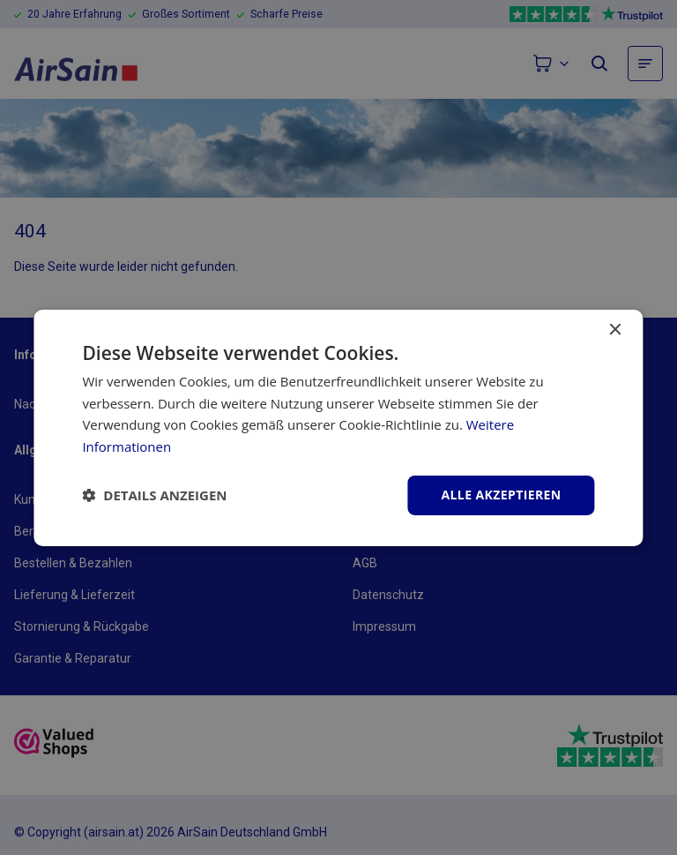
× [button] (614, 329)
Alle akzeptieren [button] (501, 494)
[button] (154, 495)
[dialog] (338, 427)
